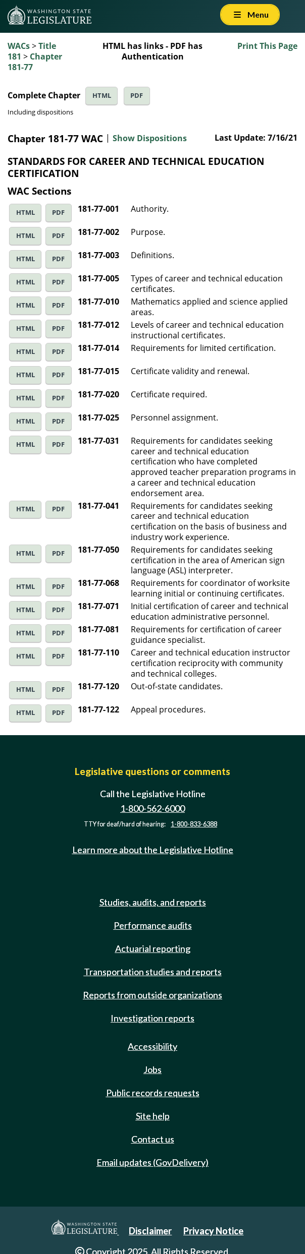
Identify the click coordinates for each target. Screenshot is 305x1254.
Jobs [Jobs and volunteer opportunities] (152, 1069)
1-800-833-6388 (194, 824)
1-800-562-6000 (152, 808)
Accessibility (152, 1046)
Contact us (152, 1139)
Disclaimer (150, 1230)
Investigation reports (152, 1018)
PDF (136, 95)
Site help (153, 1115)
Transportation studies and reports (153, 971)
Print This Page (267, 45)
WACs (19, 45)
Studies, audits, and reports (152, 902)
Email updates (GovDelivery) (152, 1162)
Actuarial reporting (152, 948)
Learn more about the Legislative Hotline (152, 849)
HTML (101, 95)
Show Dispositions (150, 138)
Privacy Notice (213, 1230)
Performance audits (153, 925)
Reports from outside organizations (152, 994)
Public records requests (152, 1092)
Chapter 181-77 (35, 62)
